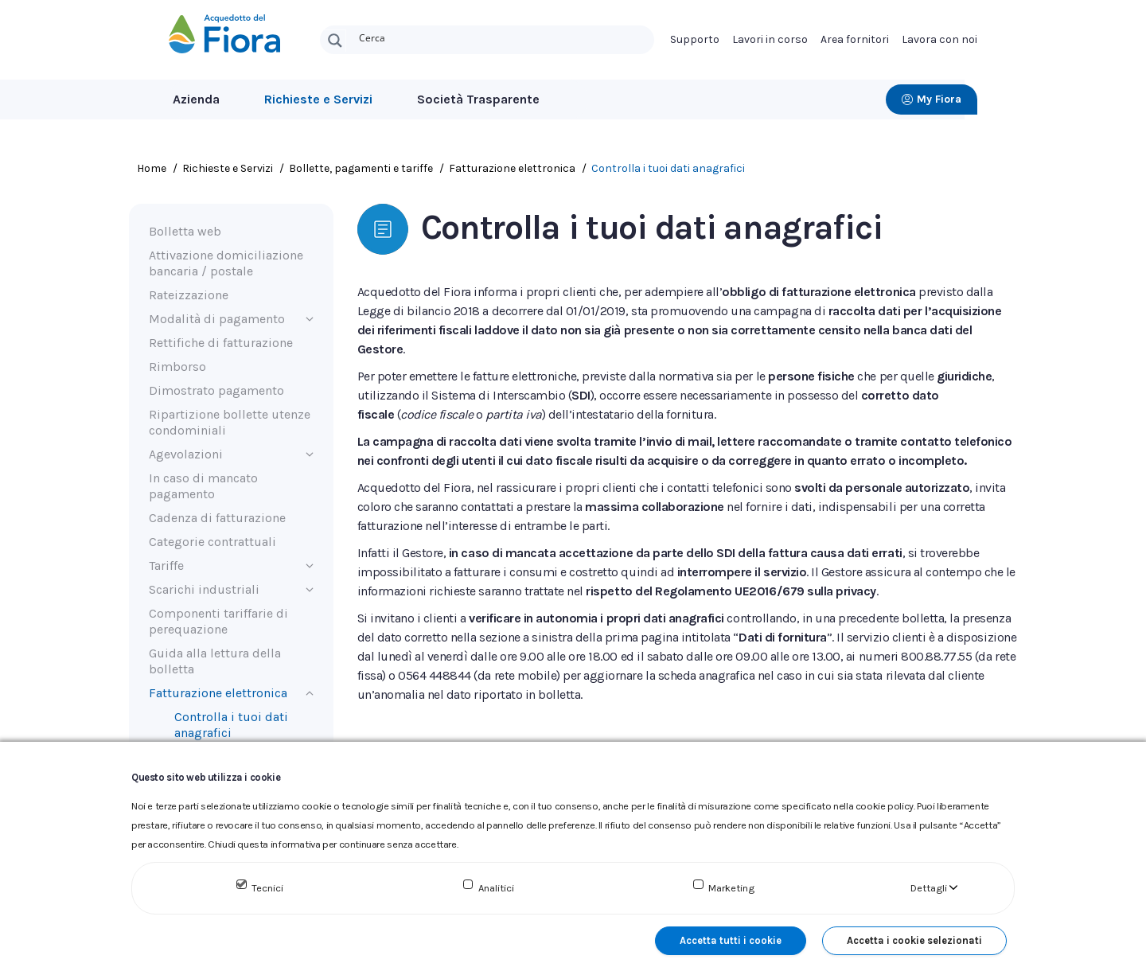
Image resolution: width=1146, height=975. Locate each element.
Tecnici (267, 888)
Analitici (496, 888)
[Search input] (503, 37)
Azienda (196, 99)
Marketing (731, 888)
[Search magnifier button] (335, 40)
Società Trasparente (478, 99)
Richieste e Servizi (318, 99)
